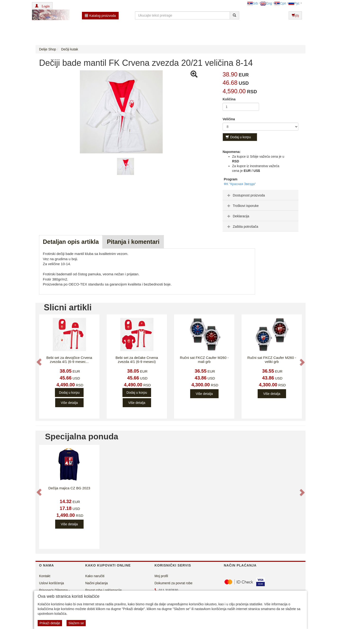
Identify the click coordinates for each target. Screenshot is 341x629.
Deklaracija (237, 216)
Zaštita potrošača (242, 226)
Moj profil (161, 576)
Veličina (229, 119)
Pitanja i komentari (133, 241)
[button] (42, 5)
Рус (294, 3)
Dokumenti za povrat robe (174, 583)
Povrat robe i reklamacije (103, 590)
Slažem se (76, 623)
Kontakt (44, 576)
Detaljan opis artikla (71, 241)
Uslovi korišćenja (51, 583)
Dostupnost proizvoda (245, 195)
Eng (266, 3)
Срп (280, 3)
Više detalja (69, 403)
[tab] (260, 195)
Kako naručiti (94, 576)
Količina (229, 99)
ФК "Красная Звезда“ (240, 184)
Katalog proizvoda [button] (100, 16)
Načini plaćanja (96, 583)
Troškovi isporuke (242, 206)
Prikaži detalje (50, 623)
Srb (252, 3)
